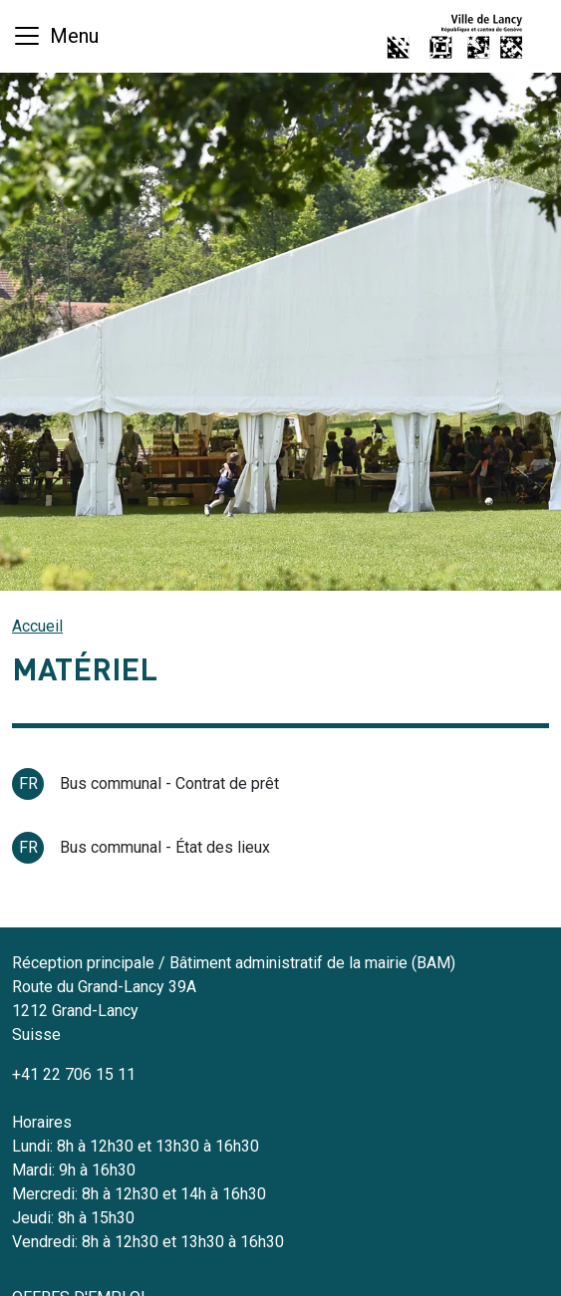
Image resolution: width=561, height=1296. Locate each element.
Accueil (37, 626)
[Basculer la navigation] (55, 36)
